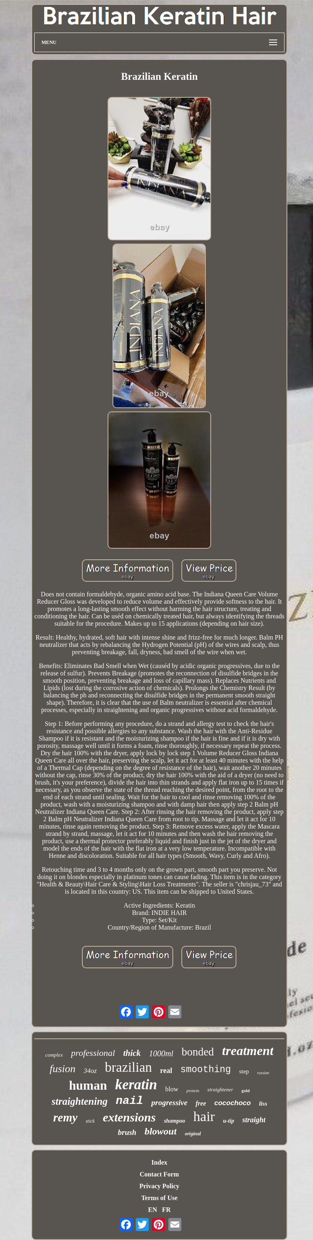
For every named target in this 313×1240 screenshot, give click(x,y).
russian (263, 1073)
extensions (129, 1117)
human (88, 1085)
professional (93, 1053)
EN (152, 1209)
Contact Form (159, 1174)
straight (253, 1120)
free (201, 1103)
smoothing (205, 1069)
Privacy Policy (159, 1186)
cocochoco (232, 1103)
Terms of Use (159, 1197)
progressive (169, 1102)
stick (90, 1121)
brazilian (128, 1067)
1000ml (161, 1053)
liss (263, 1103)
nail (129, 1101)
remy (65, 1117)
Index (159, 1162)
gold (245, 1090)
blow (171, 1089)
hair (204, 1116)
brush (127, 1132)
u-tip (228, 1121)
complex (54, 1055)
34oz (90, 1071)
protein (192, 1090)
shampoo (174, 1121)
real (166, 1070)
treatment (247, 1050)
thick (132, 1053)
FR (166, 1209)
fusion (63, 1069)
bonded (197, 1052)
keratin (136, 1085)
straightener (220, 1089)
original (193, 1134)
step (244, 1071)
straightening (80, 1101)
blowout (161, 1131)
